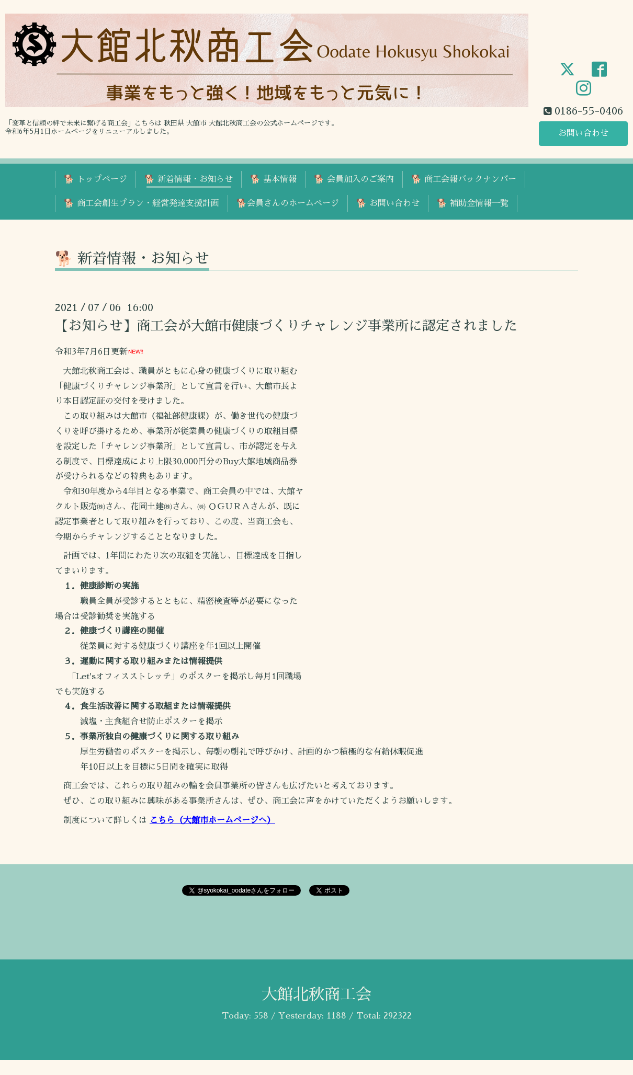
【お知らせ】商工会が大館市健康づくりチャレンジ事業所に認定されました (286, 326)
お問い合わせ (583, 133)
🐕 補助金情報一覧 (472, 203)
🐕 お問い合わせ (388, 203)
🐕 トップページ (95, 179)
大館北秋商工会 (316, 994)
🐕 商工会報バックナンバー (463, 179)
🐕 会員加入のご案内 (354, 179)
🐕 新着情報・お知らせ (188, 179)
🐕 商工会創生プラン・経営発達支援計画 (141, 203)
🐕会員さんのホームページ (287, 203)
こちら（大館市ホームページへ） (212, 820)
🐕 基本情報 (273, 179)
